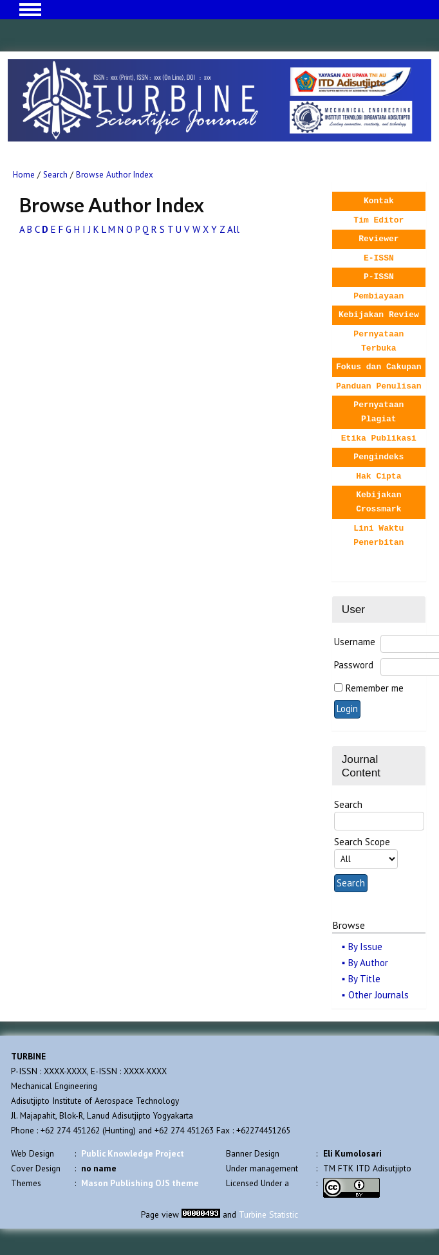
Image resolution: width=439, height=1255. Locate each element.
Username (354, 642)
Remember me (375, 688)
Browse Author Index (114, 174)
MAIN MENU (30, 9)
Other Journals (378, 995)
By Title (364, 979)
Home (24, 174)
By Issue (365, 946)
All (233, 229)
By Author (368, 963)
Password (353, 665)
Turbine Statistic (268, 1214)
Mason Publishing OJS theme (140, 1183)
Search (55, 174)
